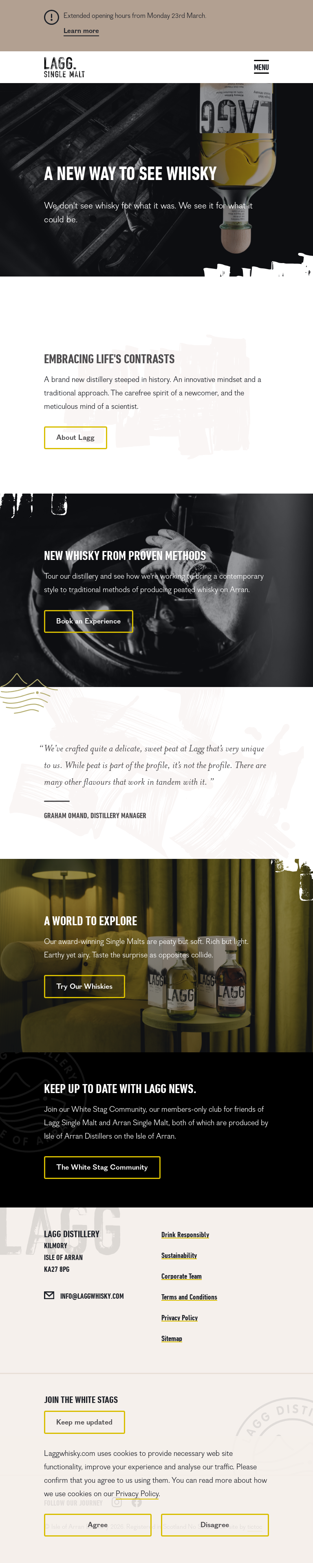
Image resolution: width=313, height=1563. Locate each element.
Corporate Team (181, 1276)
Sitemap (171, 1338)
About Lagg (75, 437)
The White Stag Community (102, 1167)
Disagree (215, 1525)
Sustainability (179, 1255)
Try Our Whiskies (84, 986)
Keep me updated (84, 1422)
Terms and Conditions (189, 1297)
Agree (98, 1525)
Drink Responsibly (185, 1234)
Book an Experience (88, 621)
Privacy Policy (137, 1494)
